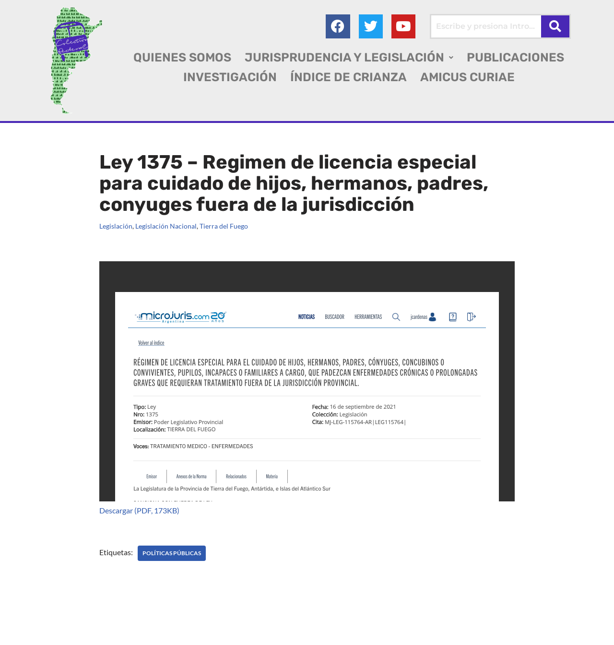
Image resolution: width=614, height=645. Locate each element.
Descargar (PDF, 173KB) (139, 510)
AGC (29, 633)
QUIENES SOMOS (182, 57)
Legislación (115, 226)
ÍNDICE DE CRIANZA (348, 77)
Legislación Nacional (166, 226)
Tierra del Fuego (224, 226)
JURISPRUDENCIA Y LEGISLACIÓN (349, 57)
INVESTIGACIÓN (230, 77)
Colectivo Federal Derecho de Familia (73, 620)
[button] (349, 57)
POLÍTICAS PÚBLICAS (171, 553)
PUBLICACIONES (515, 57)
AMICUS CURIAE (467, 77)
